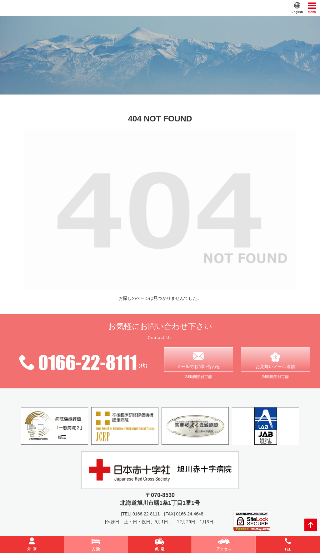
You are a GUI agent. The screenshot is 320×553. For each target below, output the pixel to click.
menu (312, 8)
